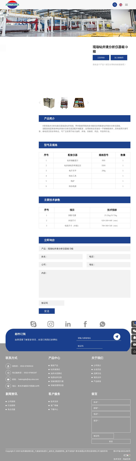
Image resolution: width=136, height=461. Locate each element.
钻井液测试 (17, 62)
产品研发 (97, 381)
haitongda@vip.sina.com (28, 379)
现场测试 (17, 151)
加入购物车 (119, 58)
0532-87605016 (26, 366)
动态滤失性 (18, 120)
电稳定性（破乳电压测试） (21, 105)
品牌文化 (97, 373)
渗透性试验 (18, 123)
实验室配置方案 (19, 173)
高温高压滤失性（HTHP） (19, 88)
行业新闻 (11, 405)
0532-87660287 (30, 373)
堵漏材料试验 (19, 110)
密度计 (16, 72)
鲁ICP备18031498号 (121, 451)
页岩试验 (17, 137)
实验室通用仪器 (19, 181)
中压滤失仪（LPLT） (22, 83)
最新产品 (16, 54)
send (117, 336)
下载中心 (54, 409)
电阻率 (16, 127)
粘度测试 (17, 69)
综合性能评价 (19, 130)
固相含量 (17, 93)
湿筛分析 (17, 140)
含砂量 (16, 96)
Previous (39, 103)
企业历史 (97, 369)
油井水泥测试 (18, 158)
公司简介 (97, 365)
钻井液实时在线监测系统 (24, 147)
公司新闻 (11, 401)
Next (87, 103)
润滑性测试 (18, 100)
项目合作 (97, 377)
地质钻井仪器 (18, 166)
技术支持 (54, 401)
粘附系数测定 (19, 134)
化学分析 (17, 113)
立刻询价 (101, 58)
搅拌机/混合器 (19, 79)
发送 (111, 441)
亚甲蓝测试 (18, 117)
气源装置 (17, 144)
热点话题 (11, 409)
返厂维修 (54, 405)
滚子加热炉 (18, 76)
